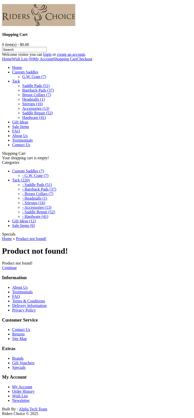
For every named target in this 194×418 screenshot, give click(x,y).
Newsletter (21, 400)
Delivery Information (29, 305)
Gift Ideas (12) (24, 221)
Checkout (84, 59)
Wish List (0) (22, 59)
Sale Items (20, 126)
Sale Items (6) (23, 225)
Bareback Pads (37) (38, 90)
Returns (18, 334)
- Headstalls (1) (34, 198)
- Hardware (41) (35, 216)
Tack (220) (21, 180)
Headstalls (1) (33, 99)
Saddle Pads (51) (36, 86)
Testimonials (22, 140)
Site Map (19, 338)
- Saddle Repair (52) (38, 212)
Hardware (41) (34, 117)
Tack (16, 81)
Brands (17, 358)
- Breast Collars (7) (37, 194)
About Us (20, 136)
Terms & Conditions (28, 301)
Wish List (20, 396)
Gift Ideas (20, 122)
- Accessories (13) (37, 207)
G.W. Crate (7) (34, 76)
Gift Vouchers (23, 363)
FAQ (16, 131)
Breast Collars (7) (36, 95)
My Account (43, 59)
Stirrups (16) (32, 104)
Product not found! (31, 239)
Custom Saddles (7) (28, 171)
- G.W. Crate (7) (35, 175)
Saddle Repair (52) (37, 113)
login (47, 54)
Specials (19, 367)
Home (7, 59)
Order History (23, 391)
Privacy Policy (24, 310)
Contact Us (21, 145)
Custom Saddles (25, 72)
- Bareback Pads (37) (39, 189)
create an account (71, 54)
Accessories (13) (35, 108)
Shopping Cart (65, 59)
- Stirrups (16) (33, 203)
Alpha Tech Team (33, 409)
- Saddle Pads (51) (37, 184)
